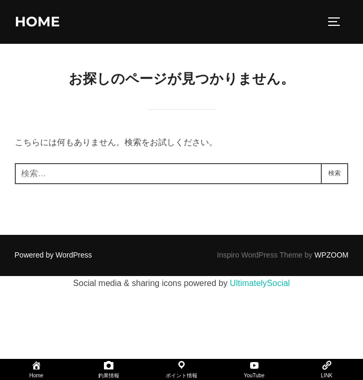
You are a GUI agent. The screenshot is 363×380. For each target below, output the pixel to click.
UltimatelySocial (260, 283)
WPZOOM (331, 255)
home (37, 21)
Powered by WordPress (53, 255)
